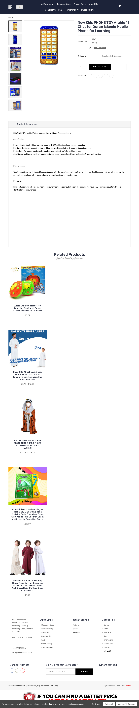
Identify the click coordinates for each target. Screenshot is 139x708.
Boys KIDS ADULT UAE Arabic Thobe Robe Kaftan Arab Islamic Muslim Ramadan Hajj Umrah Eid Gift (27, 376)
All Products (48, 4)
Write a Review (100, 48)
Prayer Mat (108, 644)
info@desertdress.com (22, 652)
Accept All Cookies (126, 704)
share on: (82, 75)
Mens (106, 629)
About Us (93, 4)
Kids (105, 636)
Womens (107, 632)
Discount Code (64, 4)
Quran (75, 629)
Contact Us (50, 10)
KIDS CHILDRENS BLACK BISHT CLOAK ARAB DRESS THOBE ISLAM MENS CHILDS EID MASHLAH (27, 444)
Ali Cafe (76, 625)
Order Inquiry (73, 10)
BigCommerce (43, 686)
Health (106, 647)
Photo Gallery (87, 10)
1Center (127, 686)
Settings (96, 704)
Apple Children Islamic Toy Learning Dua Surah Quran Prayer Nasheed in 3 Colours (27, 308)
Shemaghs (108, 640)
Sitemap (54, 686)
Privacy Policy (80, 4)
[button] (69, 699)
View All (76, 632)
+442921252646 (19, 648)
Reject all (109, 704)
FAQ (61, 10)
